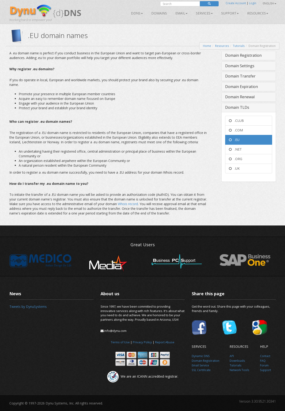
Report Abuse (164, 342)
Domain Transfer (240, 76)
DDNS (137, 13)
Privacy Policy (142, 342)
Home (207, 46)
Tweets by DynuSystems (28, 306)
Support (230, 13)
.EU (234, 139)
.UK (234, 168)
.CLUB (236, 120)
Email (181, 13)
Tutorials (239, 46)
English (269, 3)
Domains (159, 13)
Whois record (128, 204)
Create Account (236, 3)
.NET (235, 149)
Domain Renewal (240, 96)
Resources (257, 13)
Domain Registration (243, 55)
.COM (236, 130)
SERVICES (204, 13)
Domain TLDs (237, 107)
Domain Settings (239, 65)
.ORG (235, 159)
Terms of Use (120, 342)
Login (252, 3)
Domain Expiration (241, 86)
